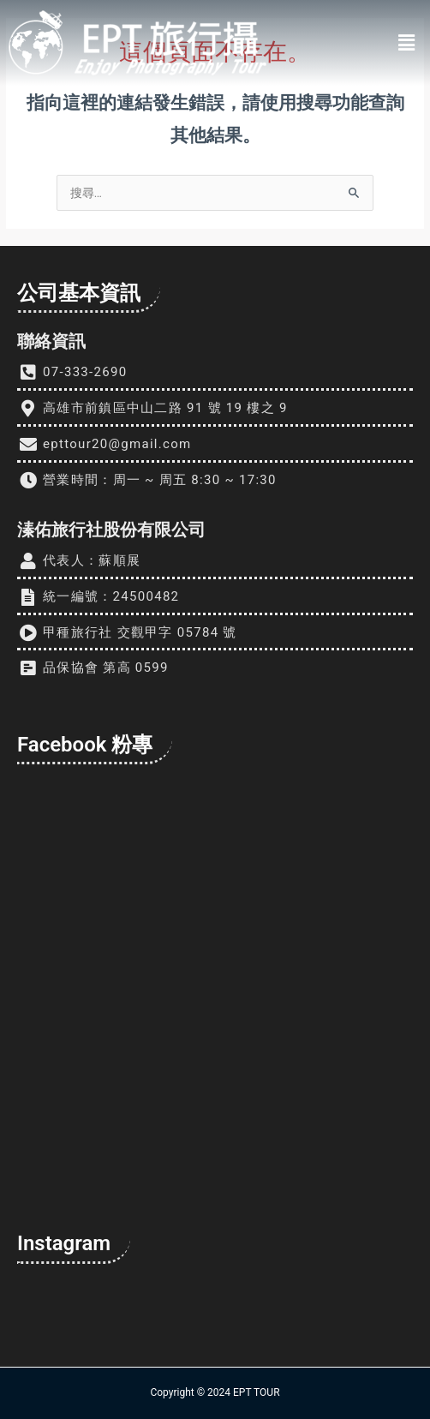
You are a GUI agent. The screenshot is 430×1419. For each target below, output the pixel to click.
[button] (406, 43)
